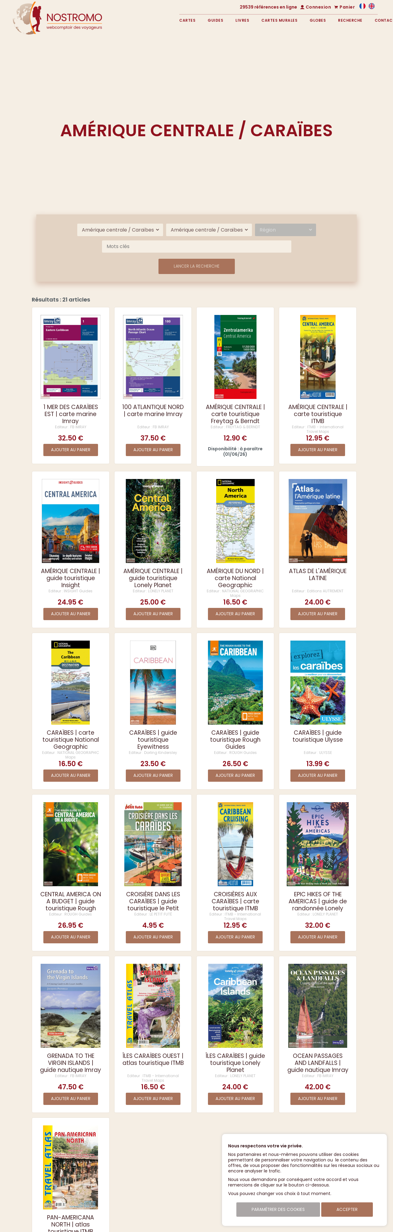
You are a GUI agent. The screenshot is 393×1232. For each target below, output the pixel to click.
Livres (242, 20)
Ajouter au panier (70, 450)
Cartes (187, 20)
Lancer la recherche (197, 266)
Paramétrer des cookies (278, 1209)
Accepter (347, 1209)
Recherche (350, 20)
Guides (215, 20)
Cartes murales (279, 20)
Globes (318, 20)
